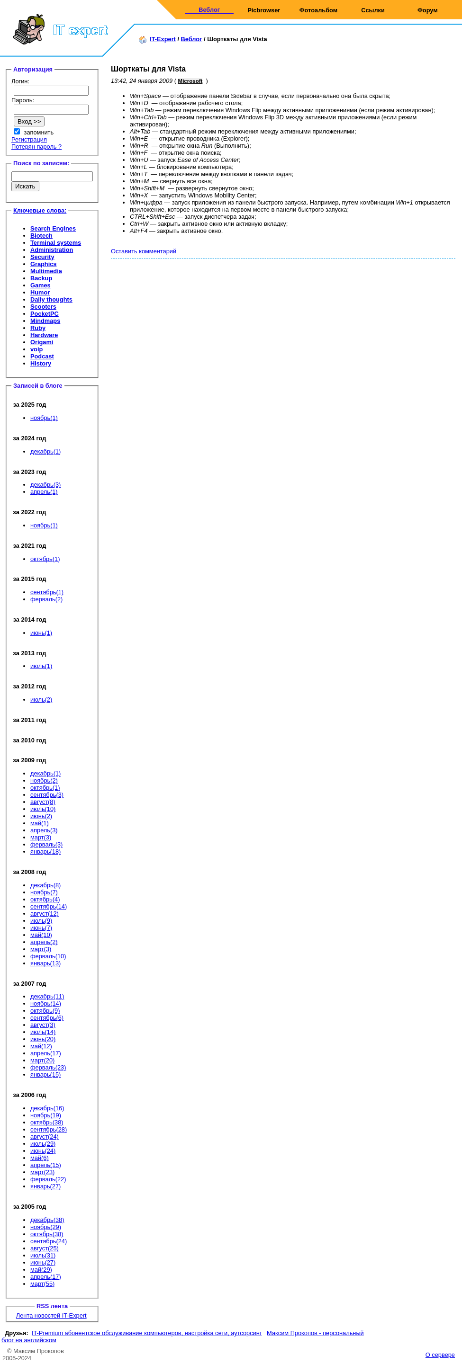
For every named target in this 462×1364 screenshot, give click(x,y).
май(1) (39, 823)
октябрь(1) (45, 558)
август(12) (44, 913)
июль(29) (42, 1143)
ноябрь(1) (44, 417)
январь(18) (45, 851)
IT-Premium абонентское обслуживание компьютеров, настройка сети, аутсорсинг (147, 1333)
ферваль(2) (46, 599)
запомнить (39, 132)
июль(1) (41, 665)
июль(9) (41, 920)
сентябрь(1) (46, 592)
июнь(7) (41, 927)
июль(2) (41, 699)
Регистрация (29, 139)
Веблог (209, 9)
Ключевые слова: (39, 210)
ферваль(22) (48, 1179)
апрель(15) (45, 1164)
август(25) (44, 1248)
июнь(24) (42, 1150)
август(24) (44, 1136)
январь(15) (45, 1074)
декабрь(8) (45, 885)
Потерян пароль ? (36, 146)
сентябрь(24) (48, 1241)
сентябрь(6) (46, 1017)
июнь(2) (41, 816)
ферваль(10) (48, 956)
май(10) (41, 934)
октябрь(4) (45, 899)
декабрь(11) (47, 996)
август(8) (42, 801)
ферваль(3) (46, 844)
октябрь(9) (45, 1010)
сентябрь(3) (46, 794)
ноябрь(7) (44, 892)
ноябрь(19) (45, 1115)
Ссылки (373, 10)
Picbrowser (263, 10)
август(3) (42, 1024)
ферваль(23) (48, 1067)
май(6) (39, 1157)
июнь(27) (42, 1262)
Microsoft (190, 81)
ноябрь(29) (45, 1226)
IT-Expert (163, 39)
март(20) (42, 1060)
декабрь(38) (47, 1219)
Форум (427, 10)
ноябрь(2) (44, 780)
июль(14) (42, 1031)
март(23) (42, 1172)
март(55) (42, 1283)
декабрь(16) (47, 1108)
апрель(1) (44, 491)
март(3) (40, 837)
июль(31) (42, 1255)
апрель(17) (45, 1053)
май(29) (41, 1269)
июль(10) (42, 808)
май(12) (41, 1046)
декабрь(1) (45, 451)
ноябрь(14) (45, 1003)
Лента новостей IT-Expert (51, 1315)
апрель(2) (44, 941)
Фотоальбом (318, 10)
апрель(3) (44, 830)
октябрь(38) (46, 1122)
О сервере (440, 1354)
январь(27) (45, 1186)
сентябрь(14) (48, 906)
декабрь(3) (45, 484)
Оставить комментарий (143, 251)
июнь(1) (41, 632)
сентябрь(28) (48, 1129)
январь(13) (45, 963)
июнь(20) (42, 1039)
